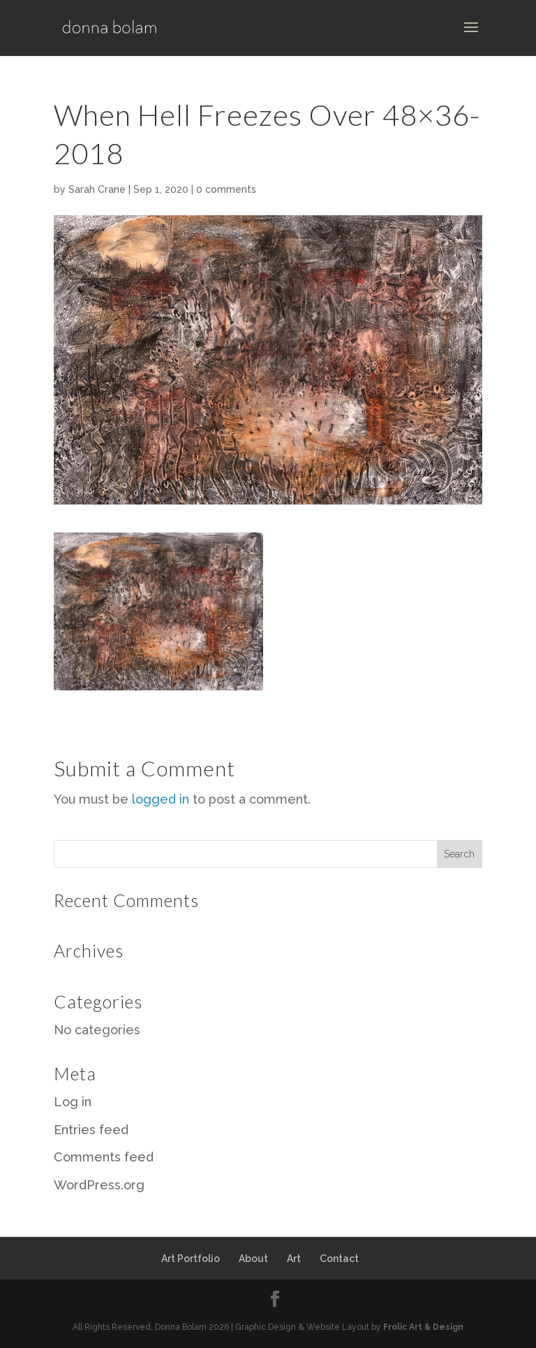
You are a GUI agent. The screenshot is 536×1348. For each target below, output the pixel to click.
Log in (72, 1101)
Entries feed (91, 1129)
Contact (339, 1258)
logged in (160, 799)
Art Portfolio (190, 1258)
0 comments (226, 189)
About (253, 1258)
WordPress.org (99, 1184)
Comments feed (104, 1157)
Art (294, 1258)
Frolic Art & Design (423, 1327)
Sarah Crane (97, 189)
